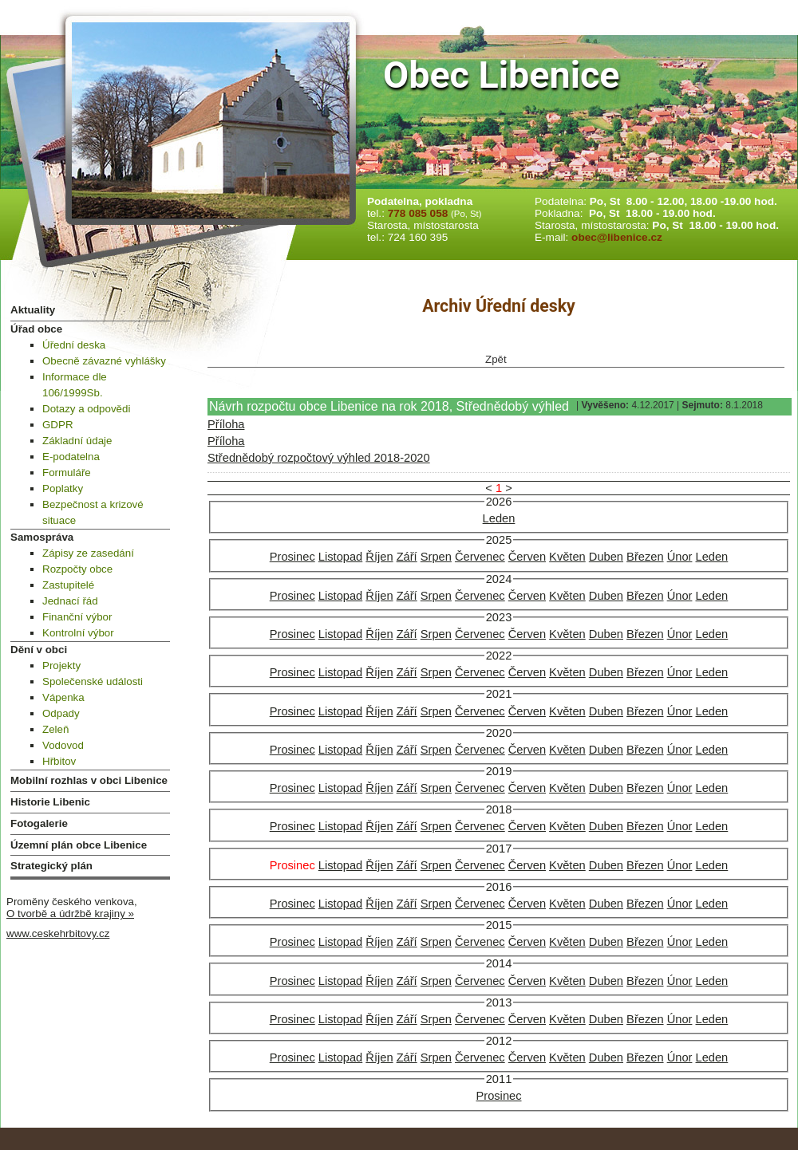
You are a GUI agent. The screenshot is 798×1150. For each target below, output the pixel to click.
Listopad (340, 556)
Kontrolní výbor (78, 633)
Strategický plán (51, 866)
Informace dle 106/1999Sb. (74, 385)
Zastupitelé (68, 585)
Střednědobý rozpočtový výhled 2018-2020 (318, 457)
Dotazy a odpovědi (86, 409)
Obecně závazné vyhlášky (104, 361)
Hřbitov (59, 761)
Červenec (480, 556)
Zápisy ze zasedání (88, 553)
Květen (567, 556)
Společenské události (92, 681)
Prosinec (292, 556)
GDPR (57, 425)
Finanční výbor (77, 617)
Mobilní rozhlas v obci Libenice (89, 780)
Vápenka (63, 697)
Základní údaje (77, 441)
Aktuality (32, 310)
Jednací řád (70, 601)
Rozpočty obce (77, 569)
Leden (499, 518)
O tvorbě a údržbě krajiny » (70, 914)
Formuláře (66, 473)
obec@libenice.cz (616, 237)
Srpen (436, 556)
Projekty (61, 665)
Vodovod (63, 745)
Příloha (225, 424)
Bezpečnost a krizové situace (93, 512)
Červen (527, 556)
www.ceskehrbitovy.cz (57, 933)
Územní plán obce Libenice (78, 845)
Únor (680, 556)
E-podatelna (71, 457)
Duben (606, 556)
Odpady (61, 713)
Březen (644, 556)
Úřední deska (73, 345)
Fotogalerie (39, 823)
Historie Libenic (50, 802)
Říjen (379, 556)
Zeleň (55, 729)
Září (407, 556)
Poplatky (62, 488)
